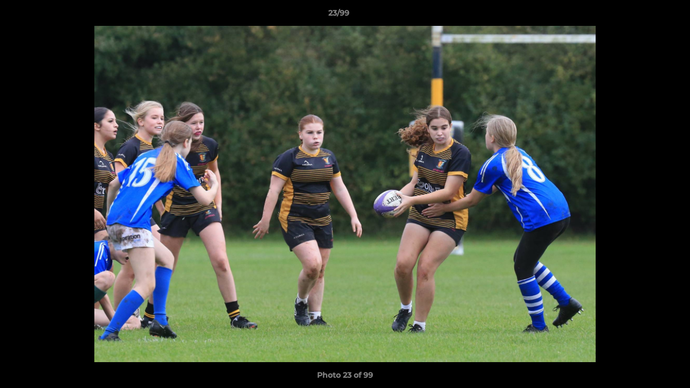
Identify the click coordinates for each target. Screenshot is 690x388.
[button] (644, 15)
